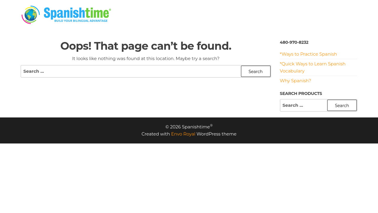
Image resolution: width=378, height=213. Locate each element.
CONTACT (345, 14)
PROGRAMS (244, 14)
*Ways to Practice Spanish (308, 54)
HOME (186, 14)
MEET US (314, 14)
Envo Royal (183, 134)
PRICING (212, 14)
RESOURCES (281, 14)
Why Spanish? (295, 80)
